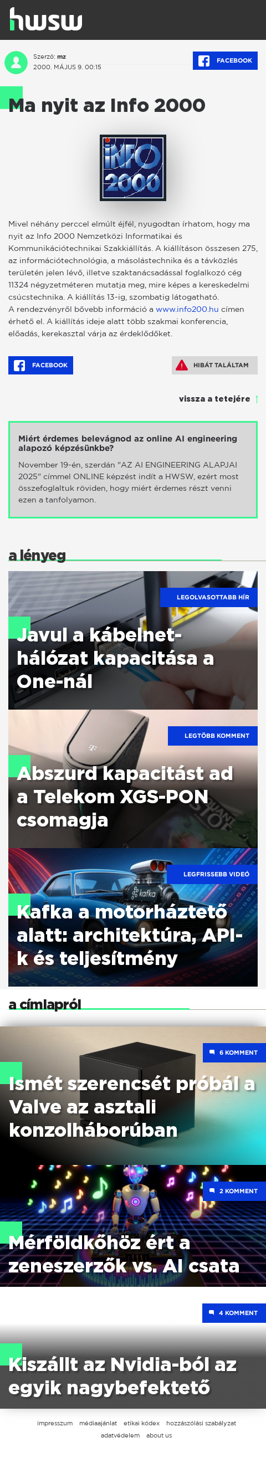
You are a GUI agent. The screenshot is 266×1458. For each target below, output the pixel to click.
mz (61, 56)
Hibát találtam (212, 365)
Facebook (225, 60)
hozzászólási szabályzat (201, 1423)
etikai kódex (142, 1423)
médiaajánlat (98, 1423)
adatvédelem (120, 1435)
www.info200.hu (187, 309)
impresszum (55, 1423)
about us (159, 1435)
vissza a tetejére (214, 399)
